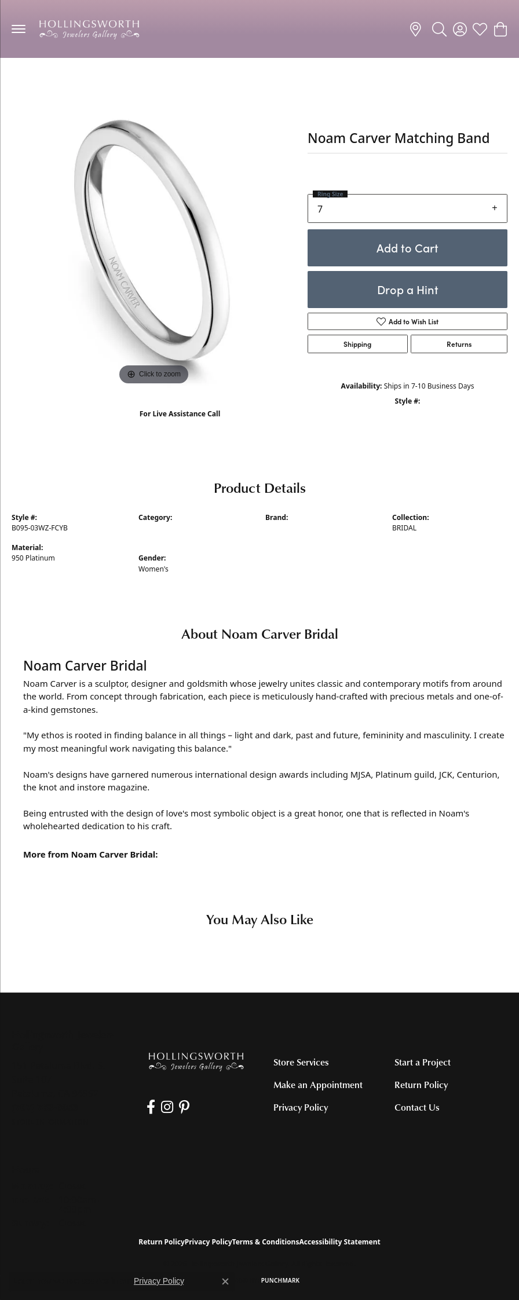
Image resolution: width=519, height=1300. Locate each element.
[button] (439, 29)
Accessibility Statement (339, 1242)
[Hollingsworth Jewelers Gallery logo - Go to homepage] (89, 29)
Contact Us (417, 1107)
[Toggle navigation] (18, 29)
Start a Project (422, 1062)
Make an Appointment (318, 1084)
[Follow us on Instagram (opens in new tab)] (167, 1107)
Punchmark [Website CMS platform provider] (280, 1280)
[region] (154, 246)
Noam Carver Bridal (297, 528)
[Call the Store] (45, 1107)
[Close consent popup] (225, 1281)
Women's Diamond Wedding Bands (80, 81)
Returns (459, 344)
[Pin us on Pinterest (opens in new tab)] (184, 1107)
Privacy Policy (300, 1107)
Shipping (357, 344)
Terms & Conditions (265, 1242)
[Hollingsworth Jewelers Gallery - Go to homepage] (196, 1061)
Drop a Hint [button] (407, 289)
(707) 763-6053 (179, 426)
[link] (417, 29)
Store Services (301, 1062)
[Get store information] (50, 1122)
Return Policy (421, 1084)
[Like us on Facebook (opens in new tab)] (151, 1107)
